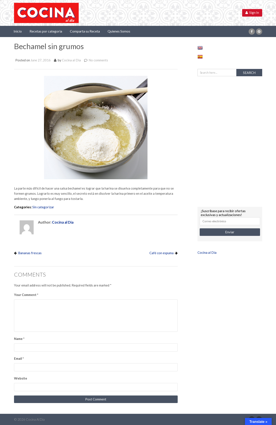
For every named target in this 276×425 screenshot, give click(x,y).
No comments (98, 60)
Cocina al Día (207, 252)
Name (19, 339)
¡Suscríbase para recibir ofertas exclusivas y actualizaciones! (223, 213)
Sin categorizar (43, 207)
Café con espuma (161, 253)
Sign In (252, 12)
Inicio (18, 31)
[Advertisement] (230, 140)
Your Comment (26, 295)
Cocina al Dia (71, 60)
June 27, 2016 (41, 60)
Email (19, 358)
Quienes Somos (119, 31)
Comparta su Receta (85, 31)
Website (20, 378)
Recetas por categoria (46, 31)
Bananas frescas (30, 253)
